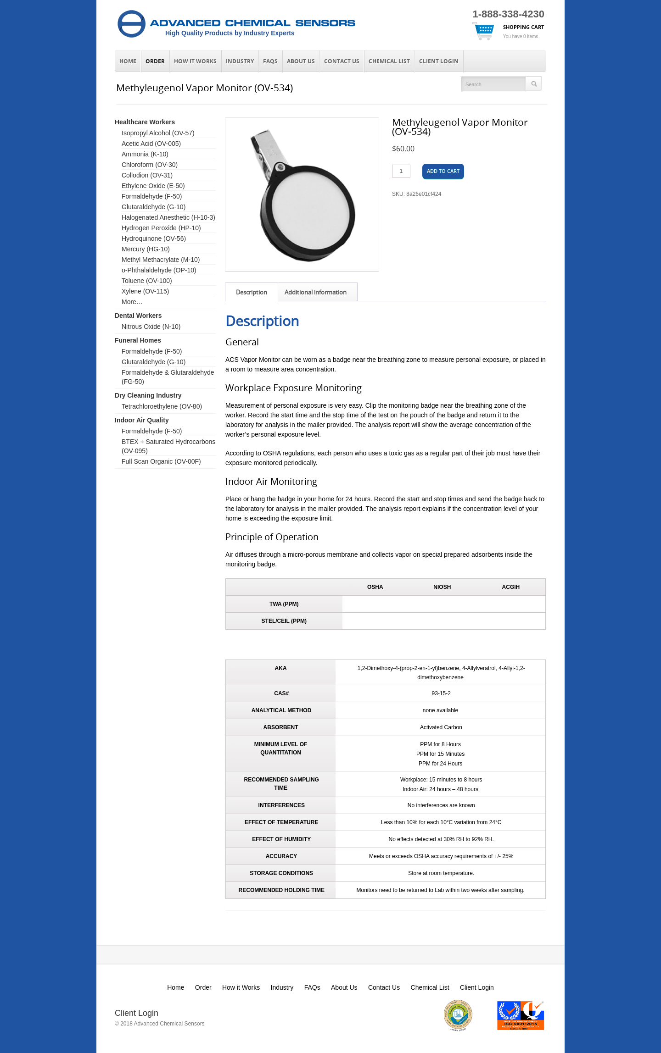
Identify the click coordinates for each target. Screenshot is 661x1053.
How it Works (195, 61)
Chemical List (389, 61)
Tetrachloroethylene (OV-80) (162, 406)
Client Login (439, 61)
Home (127, 61)
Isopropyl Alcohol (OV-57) (158, 133)
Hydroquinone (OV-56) (154, 238)
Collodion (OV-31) (147, 175)
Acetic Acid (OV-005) (151, 143)
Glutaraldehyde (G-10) (153, 207)
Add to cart (443, 170)
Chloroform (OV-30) (150, 164)
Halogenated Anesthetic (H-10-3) (168, 217)
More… (132, 301)
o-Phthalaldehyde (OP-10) (159, 270)
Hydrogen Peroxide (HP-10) (161, 228)
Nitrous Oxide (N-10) (151, 326)
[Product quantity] (401, 171)
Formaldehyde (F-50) (152, 196)
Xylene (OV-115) (145, 291)
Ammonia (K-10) (145, 154)
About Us (301, 61)
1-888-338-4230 (508, 14)
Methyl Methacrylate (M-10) (161, 259)
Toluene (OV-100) (147, 280)
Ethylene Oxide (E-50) (153, 185)
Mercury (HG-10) (146, 249)
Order (155, 61)
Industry (240, 61)
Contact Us (341, 61)
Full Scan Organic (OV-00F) (161, 461)
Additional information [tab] (316, 292)
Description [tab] (251, 292)
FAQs (270, 61)
